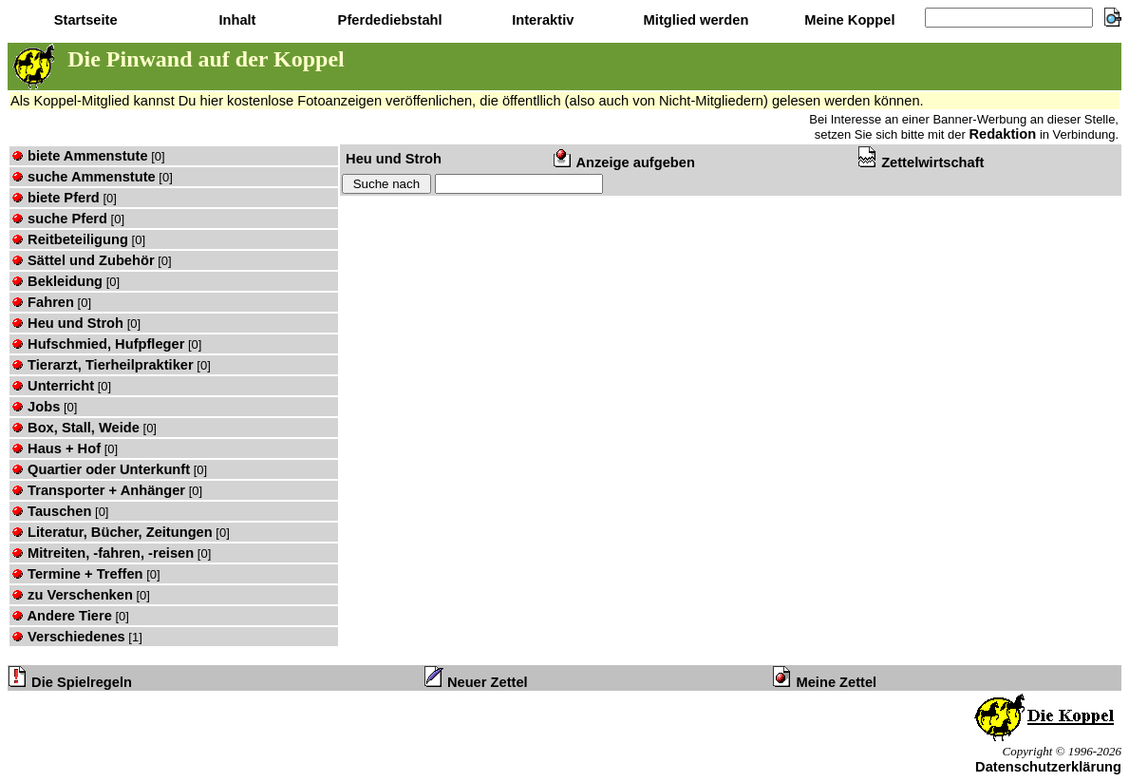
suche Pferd (59, 218)
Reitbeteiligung (69, 239)
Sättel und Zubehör (83, 260)
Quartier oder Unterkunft (100, 469)
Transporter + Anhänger (98, 490)
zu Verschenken (72, 594)
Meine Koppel (847, 20)
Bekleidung (57, 281)
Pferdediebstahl (388, 20)
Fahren (42, 302)
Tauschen (51, 511)
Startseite (84, 20)
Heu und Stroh (67, 323)
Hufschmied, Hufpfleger (97, 344)
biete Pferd (55, 197)
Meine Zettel (824, 682)
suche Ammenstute (83, 176)
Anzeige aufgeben (624, 162)
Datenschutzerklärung (1048, 766)
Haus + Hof (56, 448)
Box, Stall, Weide (75, 427)
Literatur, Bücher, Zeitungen (112, 532)
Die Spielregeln (70, 682)
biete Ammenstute (79, 155)
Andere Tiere (61, 615)
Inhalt (235, 20)
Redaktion (1002, 134)
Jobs (35, 406)
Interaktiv (541, 20)
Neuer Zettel (476, 682)
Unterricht (52, 385)
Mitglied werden (694, 20)
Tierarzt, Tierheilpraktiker (102, 364)
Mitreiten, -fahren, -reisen (102, 553)
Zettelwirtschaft (921, 162)
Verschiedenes (68, 636)
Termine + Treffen (77, 574)
